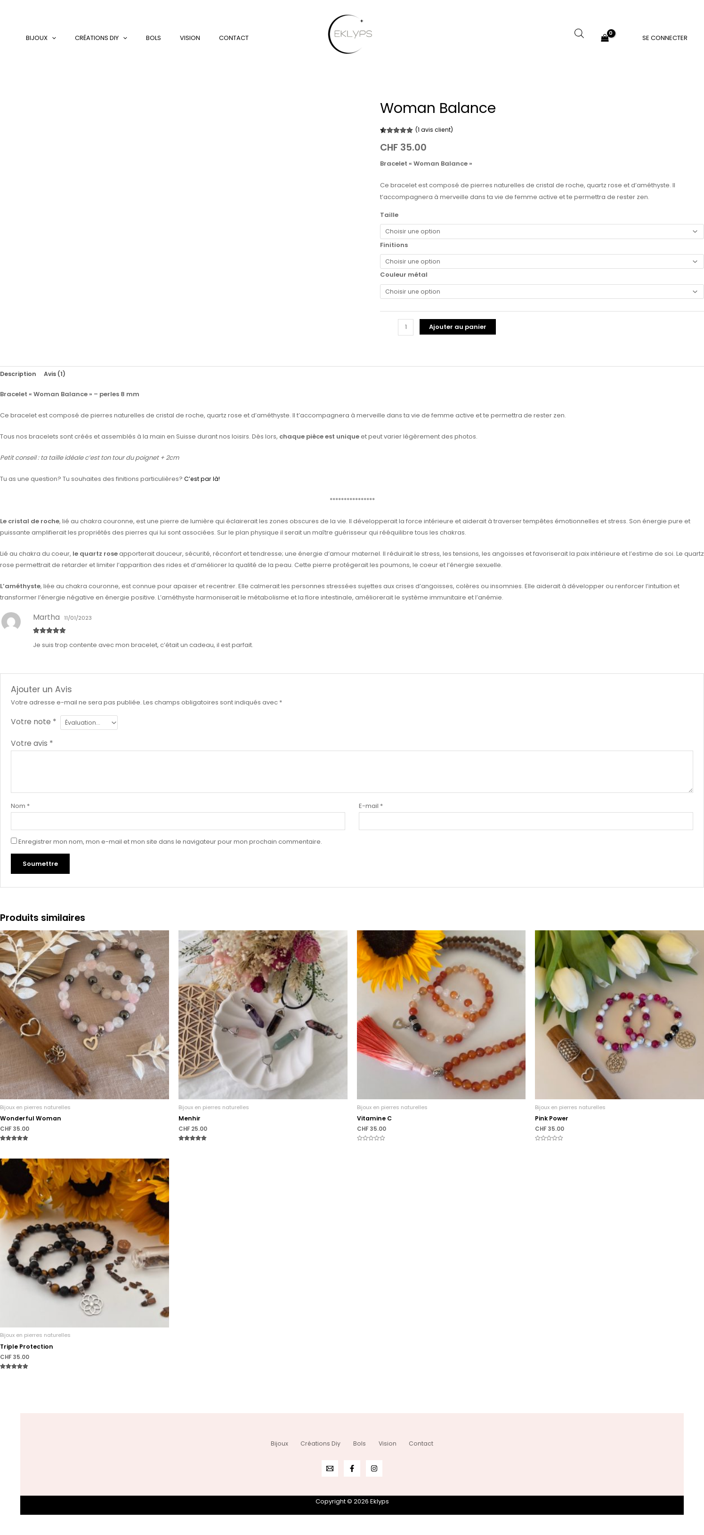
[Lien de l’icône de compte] (665, 37)
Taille (389, 214)
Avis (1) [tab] (56, 378)
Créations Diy (91, 38)
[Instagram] (374, 1468)
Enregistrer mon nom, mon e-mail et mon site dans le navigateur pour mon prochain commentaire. (170, 849)
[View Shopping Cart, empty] (604, 37)
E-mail (371, 811)
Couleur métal (404, 277)
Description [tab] (19, 378)
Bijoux (38, 38)
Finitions (394, 245)
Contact (204, 37)
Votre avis (32, 749)
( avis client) (434, 129)
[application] (48, 38)
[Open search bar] (579, 33)
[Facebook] (352, 1468)
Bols (137, 37)
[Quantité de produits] (406, 331)
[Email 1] (330, 1468)
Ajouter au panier (458, 330)
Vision (167, 37)
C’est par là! (202, 483)
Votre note (34, 726)
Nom (20, 811)
